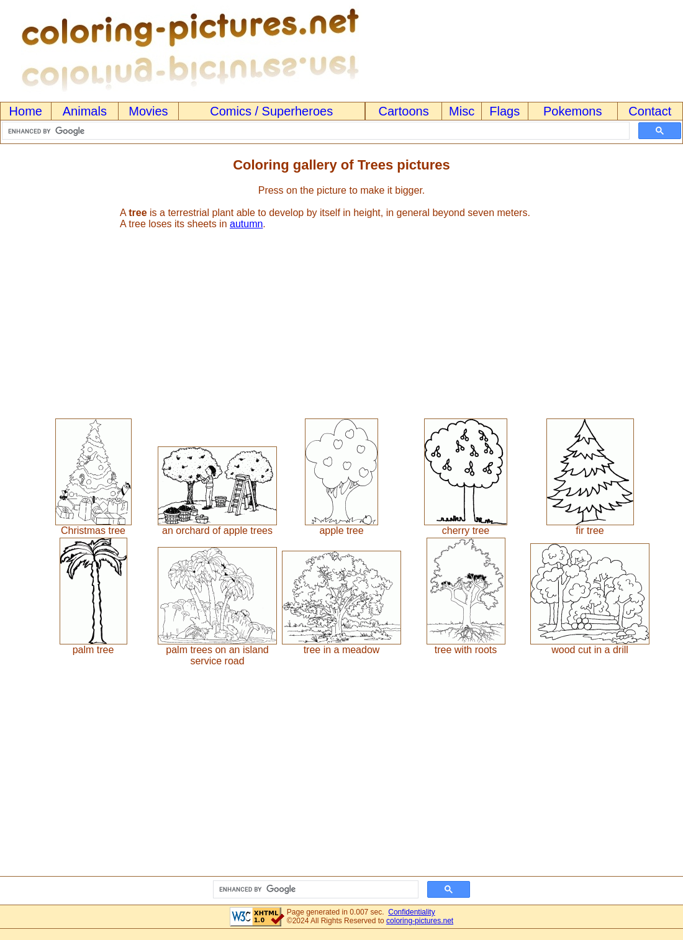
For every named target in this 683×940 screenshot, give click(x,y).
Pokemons (572, 111)
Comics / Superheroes (271, 111)
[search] (314, 131)
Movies (148, 111)
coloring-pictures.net (419, 920)
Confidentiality (411, 912)
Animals (85, 111)
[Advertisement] (341, 318)
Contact (649, 111)
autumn (246, 224)
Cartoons (404, 111)
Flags (504, 111)
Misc (461, 111)
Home (25, 111)
